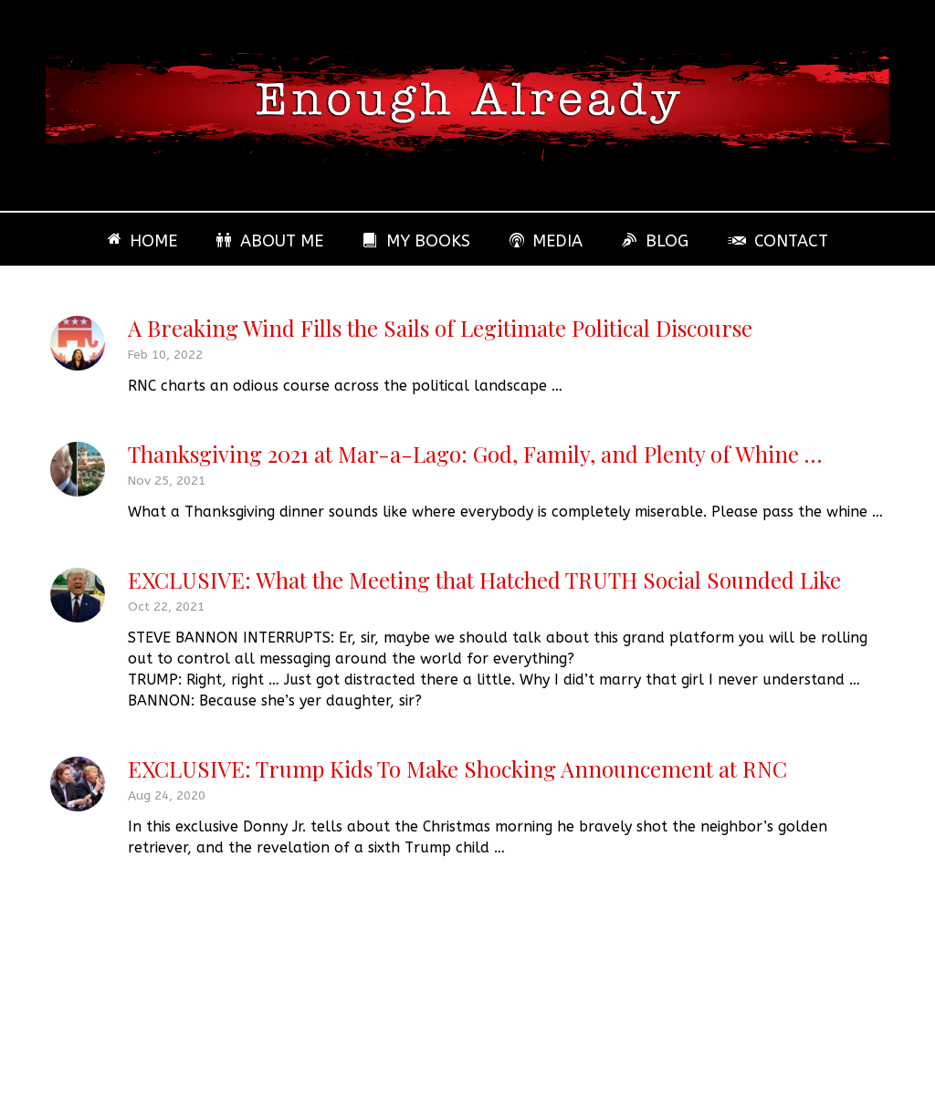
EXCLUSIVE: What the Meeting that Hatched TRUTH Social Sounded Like (484, 579)
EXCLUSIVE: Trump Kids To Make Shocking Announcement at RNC (457, 768)
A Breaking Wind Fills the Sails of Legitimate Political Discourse (440, 327)
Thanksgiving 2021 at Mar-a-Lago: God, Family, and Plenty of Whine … (475, 453)
